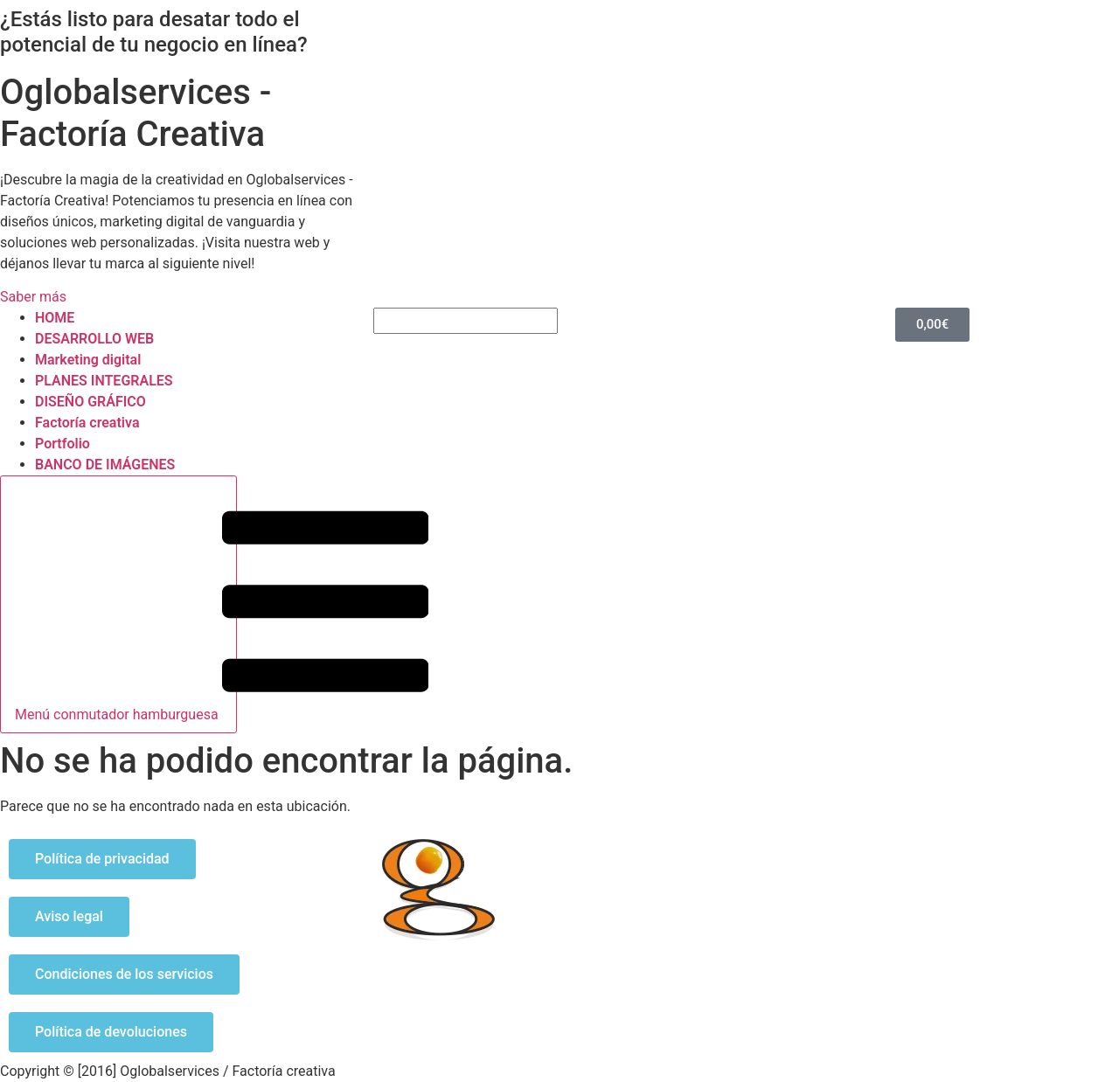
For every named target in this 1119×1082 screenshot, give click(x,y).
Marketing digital (88, 359)
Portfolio (62, 443)
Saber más (33, 296)
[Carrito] (932, 325)
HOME (54, 317)
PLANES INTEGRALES (104, 380)
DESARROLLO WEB (94, 338)
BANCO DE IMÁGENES (105, 464)
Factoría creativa (87, 422)
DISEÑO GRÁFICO (90, 401)
